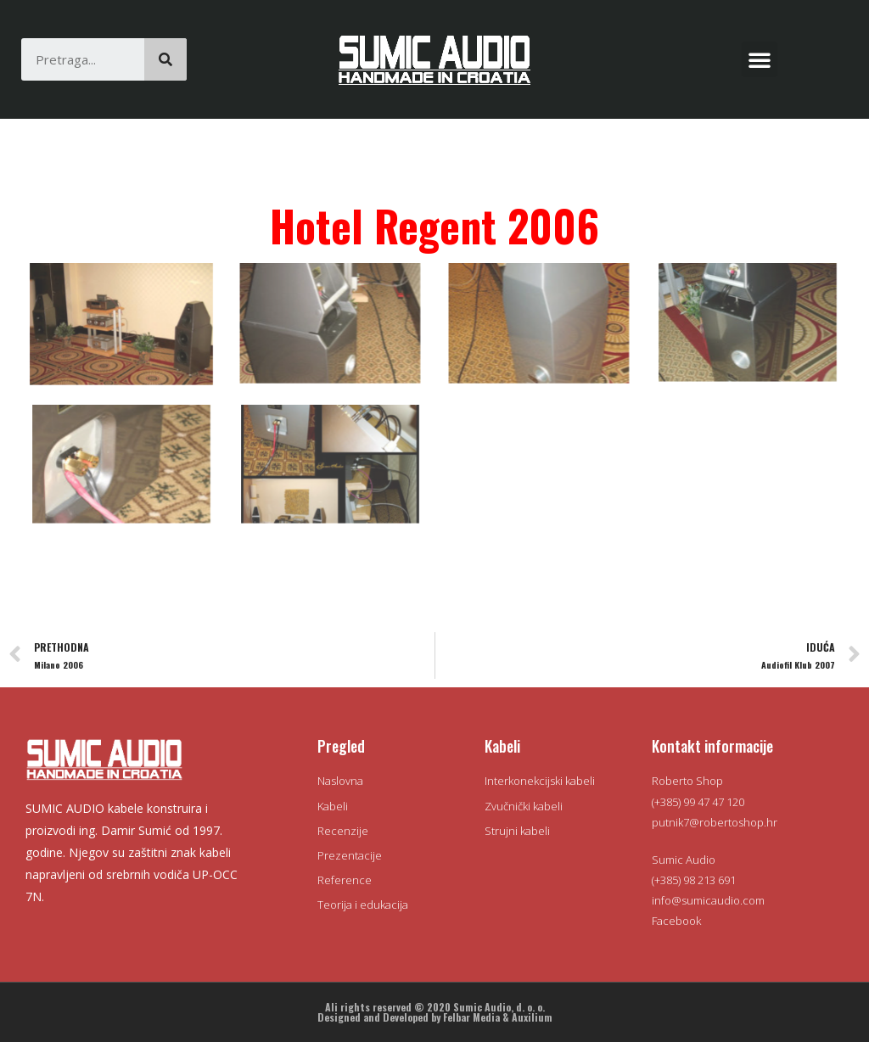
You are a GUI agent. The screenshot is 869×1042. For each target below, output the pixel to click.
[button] (759, 59)
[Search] (165, 59)
